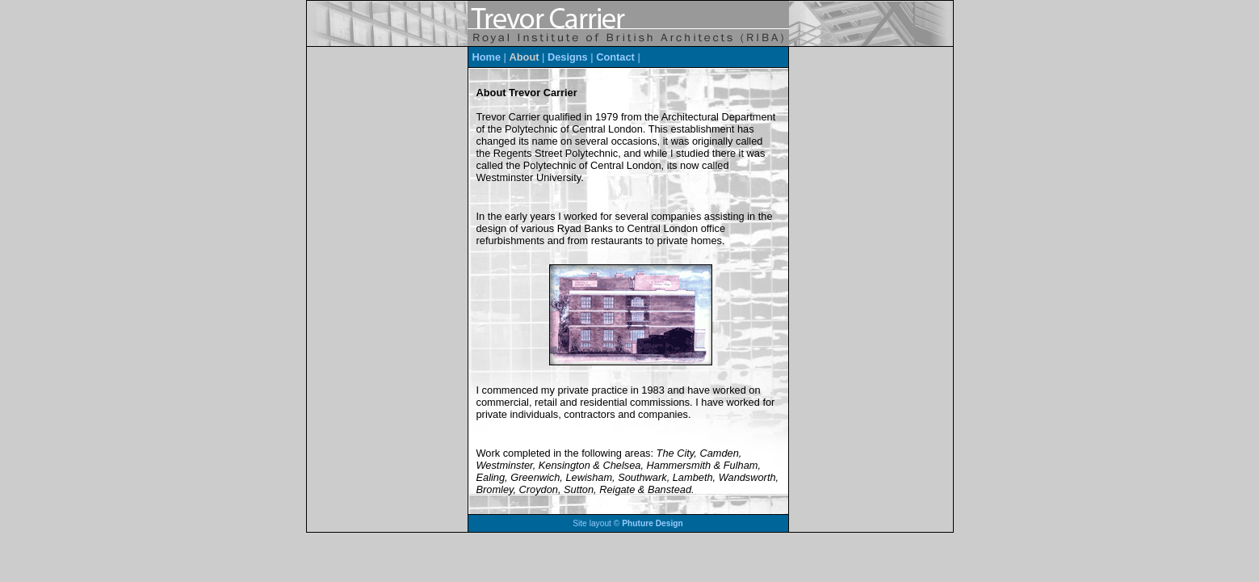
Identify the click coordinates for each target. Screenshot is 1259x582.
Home (487, 57)
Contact (615, 57)
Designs (568, 57)
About (524, 57)
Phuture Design (652, 523)
